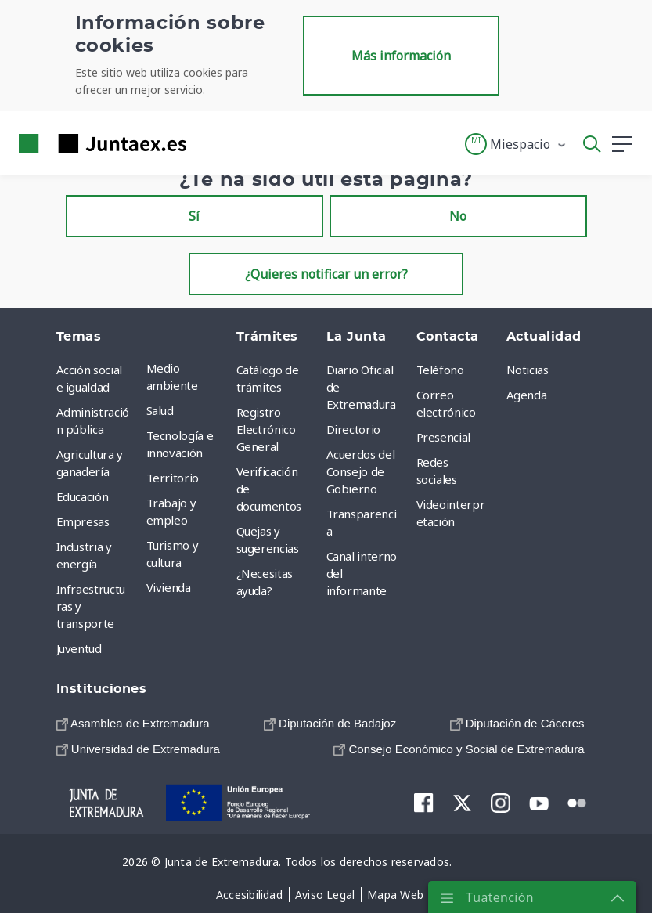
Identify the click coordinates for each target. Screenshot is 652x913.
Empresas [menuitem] (83, 521)
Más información (401, 55)
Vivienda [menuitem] (168, 587)
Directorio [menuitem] (353, 429)
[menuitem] (133, 723)
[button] (516, 144)
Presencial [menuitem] (443, 437)
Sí (194, 216)
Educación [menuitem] (82, 496)
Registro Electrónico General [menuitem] (266, 429)
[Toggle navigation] (208, 143)
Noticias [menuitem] (527, 369)
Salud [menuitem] (160, 410)
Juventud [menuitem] (79, 648)
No (457, 216)
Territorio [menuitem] (173, 477)
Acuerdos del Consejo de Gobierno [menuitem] (360, 471)
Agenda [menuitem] (526, 394)
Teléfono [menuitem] (440, 369)
